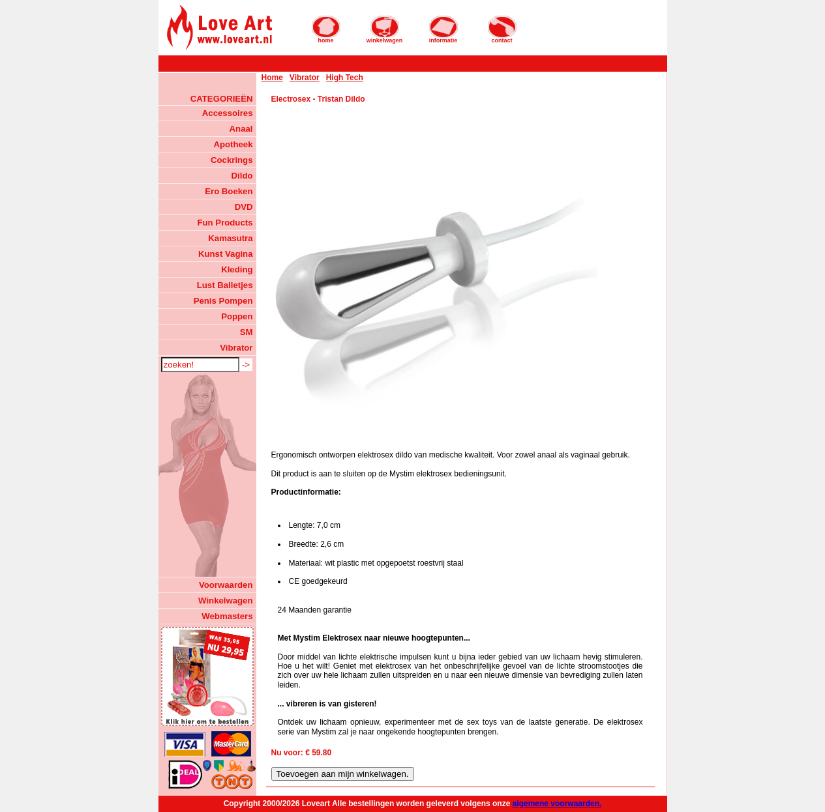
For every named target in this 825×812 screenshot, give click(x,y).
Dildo (242, 176)
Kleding (236, 269)
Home (272, 77)
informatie (443, 29)
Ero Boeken (228, 191)
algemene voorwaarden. (557, 803)
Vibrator (236, 348)
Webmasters (227, 616)
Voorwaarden (226, 585)
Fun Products (225, 222)
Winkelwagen (225, 600)
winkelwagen (385, 29)
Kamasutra (230, 238)
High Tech (344, 77)
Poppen (236, 316)
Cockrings (232, 160)
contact (502, 29)
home (326, 29)
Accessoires (227, 113)
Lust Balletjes (225, 285)
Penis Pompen (223, 301)
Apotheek (232, 144)
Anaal (241, 129)
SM (246, 332)
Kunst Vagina (225, 254)
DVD (244, 207)
